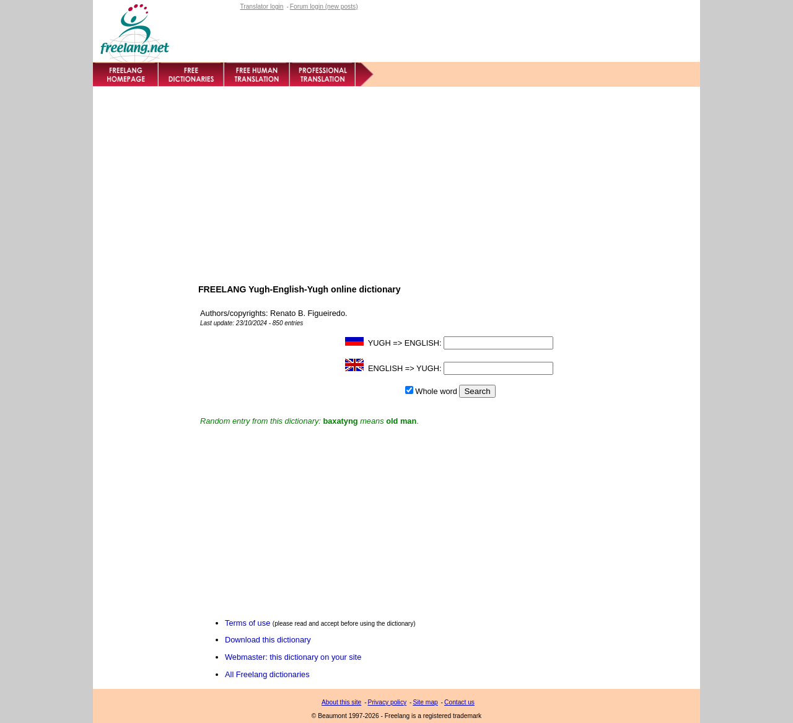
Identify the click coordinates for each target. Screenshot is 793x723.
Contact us (459, 702)
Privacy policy (387, 702)
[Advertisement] (396, 179)
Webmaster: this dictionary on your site (293, 657)
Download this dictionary (268, 639)
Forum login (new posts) (324, 6)
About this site (341, 702)
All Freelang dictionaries (267, 674)
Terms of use (247, 623)
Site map (425, 702)
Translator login (261, 6)
